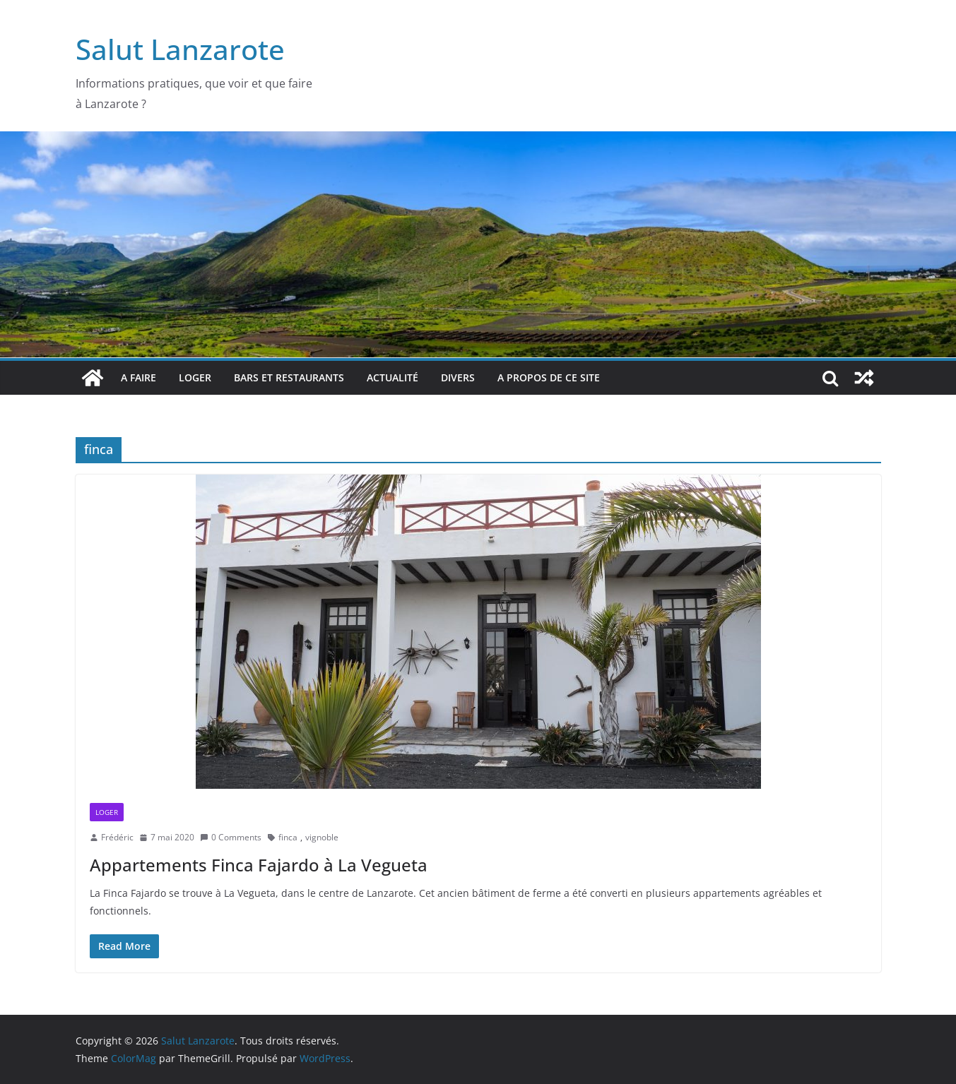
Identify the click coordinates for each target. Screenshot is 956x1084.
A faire (138, 377)
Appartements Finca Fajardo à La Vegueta (258, 864)
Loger (195, 377)
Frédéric (117, 837)
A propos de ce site (548, 377)
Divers (458, 377)
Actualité (392, 377)
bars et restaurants (289, 377)
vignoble (321, 837)
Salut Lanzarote (180, 49)
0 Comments (230, 837)
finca (287, 837)
